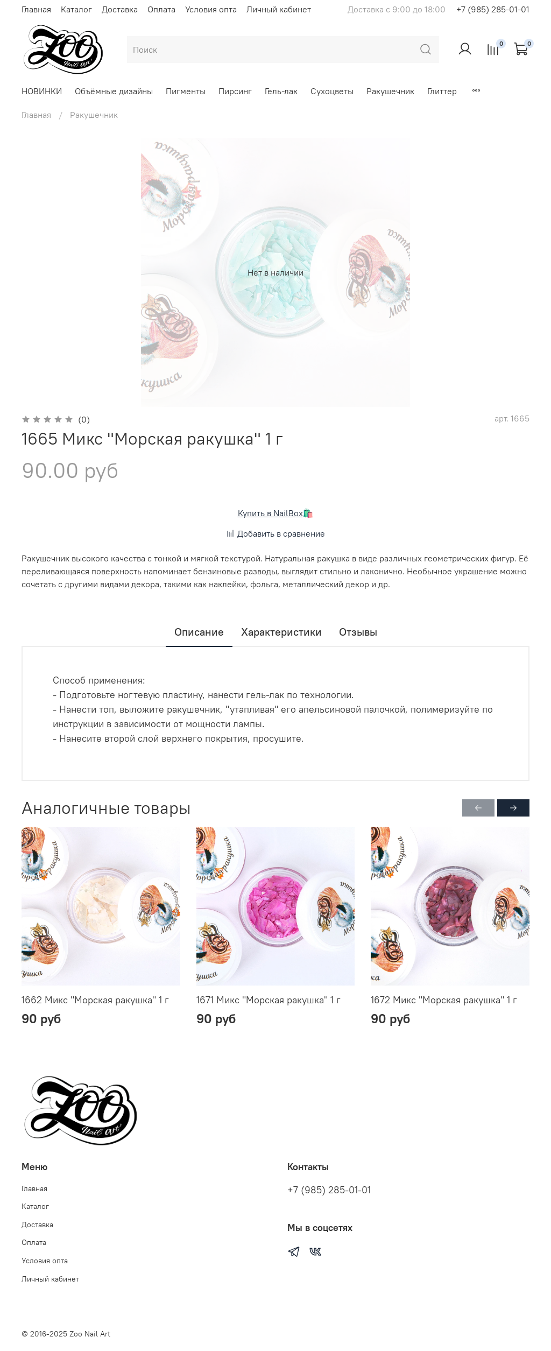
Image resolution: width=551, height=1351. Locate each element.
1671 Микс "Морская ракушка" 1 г (268, 1000)
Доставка (120, 9)
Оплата (161, 9)
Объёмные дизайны (114, 91)
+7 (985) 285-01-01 (492, 9)
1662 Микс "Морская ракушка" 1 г (95, 1000)
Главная (36, 9)
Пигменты (186, 91)
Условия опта (211, 9)
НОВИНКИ (42, 91)
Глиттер (442, 91)
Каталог (76, 9)
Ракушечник (390, 91)
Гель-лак (281, 91)
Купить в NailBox (270, 513)
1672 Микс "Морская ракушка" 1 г (444, 1000)
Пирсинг (235, 91)
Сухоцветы (332, 91)
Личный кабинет (278, 9)
